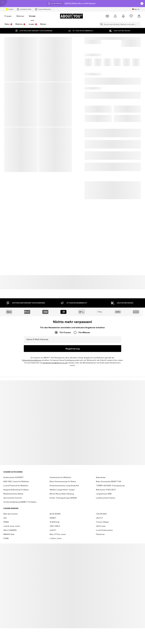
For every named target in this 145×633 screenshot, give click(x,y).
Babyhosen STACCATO (106, 481)
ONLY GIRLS (55, 517)
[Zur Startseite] (71, 16)
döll (5, 509)
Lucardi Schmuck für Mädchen (15, 477)
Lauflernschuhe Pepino (105, 489)
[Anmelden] (115, 16)
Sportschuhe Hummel (12, 489)
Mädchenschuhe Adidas (13, 485)
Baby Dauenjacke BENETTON (108, 473)
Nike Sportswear (10, 505)
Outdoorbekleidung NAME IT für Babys (20, 493)
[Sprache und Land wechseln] (136, 9)
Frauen (8, 16)
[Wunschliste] (131, 16)
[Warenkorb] (139, 16)
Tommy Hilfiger (102, 513)
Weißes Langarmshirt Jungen (62, 481)
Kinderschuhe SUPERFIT (13, 468)
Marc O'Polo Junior (58, 525)
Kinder (32, 16)
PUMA (6, 529)
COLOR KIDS (101, 505)
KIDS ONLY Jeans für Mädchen (16, 473)
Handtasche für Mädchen (60, 468)
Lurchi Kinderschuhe (104, 521)
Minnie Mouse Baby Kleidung (62, 485)
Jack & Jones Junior (11, 517)
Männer (20, 16)
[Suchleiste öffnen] (101, 24)
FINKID (6, 513)
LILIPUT (53, 521)
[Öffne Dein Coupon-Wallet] (107, 16)
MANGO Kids (8, 525)
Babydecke (100, 468)
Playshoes (100, 525)
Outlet (9, 9)
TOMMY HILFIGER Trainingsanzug (110, 477)
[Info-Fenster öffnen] (141, 3)
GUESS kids (54, 513)
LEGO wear (101, 517)
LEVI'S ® (99, 509)
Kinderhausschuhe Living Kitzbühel (64, 477)
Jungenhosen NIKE (104, 485)
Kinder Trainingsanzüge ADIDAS (63, 489)
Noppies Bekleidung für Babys (16, 481)
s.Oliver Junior (56, 529)
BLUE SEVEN (55, 505)
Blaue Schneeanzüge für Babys (63, 473)
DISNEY (53, 509)
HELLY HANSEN (10, 521)
